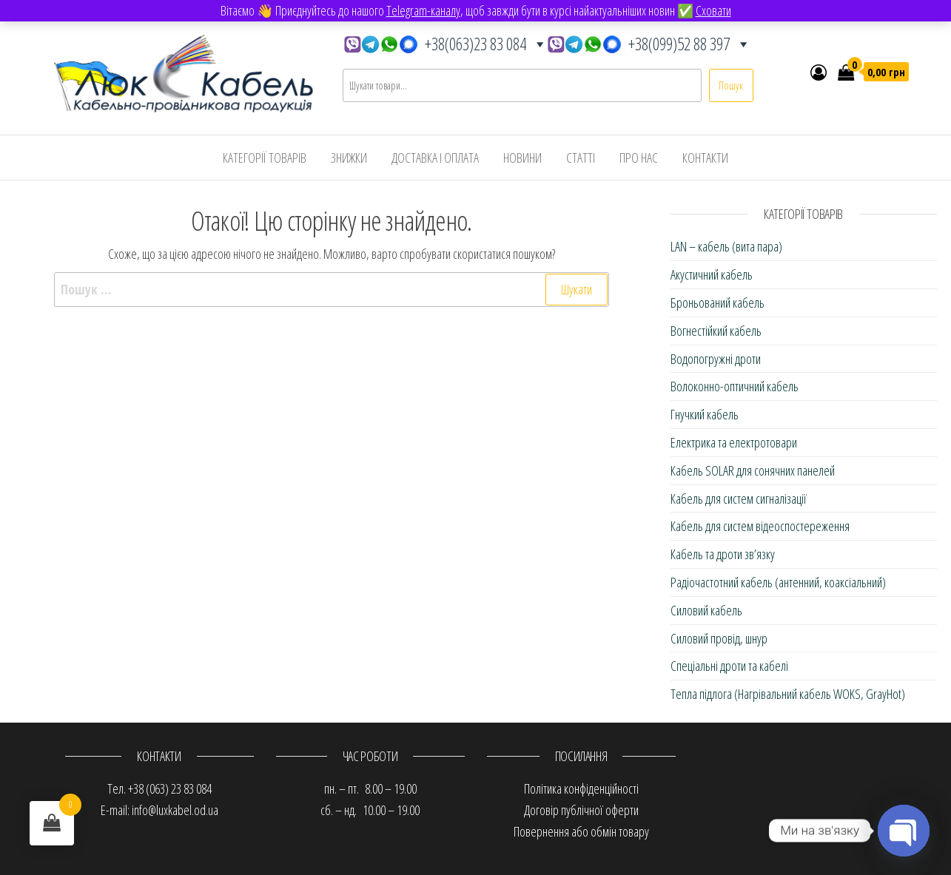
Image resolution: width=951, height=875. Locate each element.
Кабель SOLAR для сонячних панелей (753, 470)
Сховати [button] (713, 10)
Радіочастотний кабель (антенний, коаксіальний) (778, 582)
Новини (522, 157)
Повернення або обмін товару (581, 831)
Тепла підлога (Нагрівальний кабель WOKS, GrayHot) (788, 694)
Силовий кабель (706, 610)
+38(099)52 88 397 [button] (649, 40)
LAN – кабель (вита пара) (726, 246)
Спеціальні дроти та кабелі (729, 666)
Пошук (731, 85)
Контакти (705, 157)
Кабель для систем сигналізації (739, 498)
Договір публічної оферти (581, 810)
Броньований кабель (718, 302)
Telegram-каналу (423, 10)
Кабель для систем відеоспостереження (760, 526)
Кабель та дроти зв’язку (723, 554)
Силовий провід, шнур (719, 638)
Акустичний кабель (712, 274)
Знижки (349, 157)
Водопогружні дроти (716, 359)
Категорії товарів (264, 157)
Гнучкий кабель (705, 414)
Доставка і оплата (435, 157)
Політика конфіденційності (581, 788)
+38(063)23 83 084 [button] (446, 40)
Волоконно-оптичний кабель (735, 386)
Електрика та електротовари (734, 442)
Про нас (638, 157)
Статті (580, 157)
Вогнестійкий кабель (716, 330)
